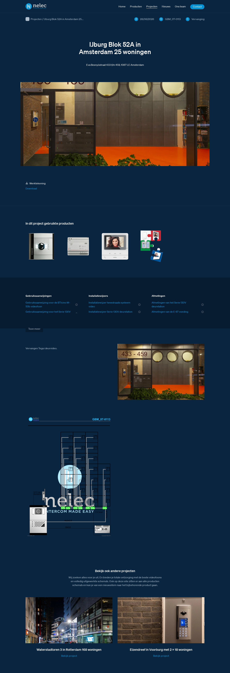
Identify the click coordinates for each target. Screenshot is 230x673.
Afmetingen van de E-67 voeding (170, 311)
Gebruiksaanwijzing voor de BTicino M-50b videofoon (48, 304)
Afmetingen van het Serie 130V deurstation (169, 304)
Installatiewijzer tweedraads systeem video (109, 304)
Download (31, 188)
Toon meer (34, 328)
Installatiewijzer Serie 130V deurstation (110, 311)
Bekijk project (69, 655)
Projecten (36, 19)
